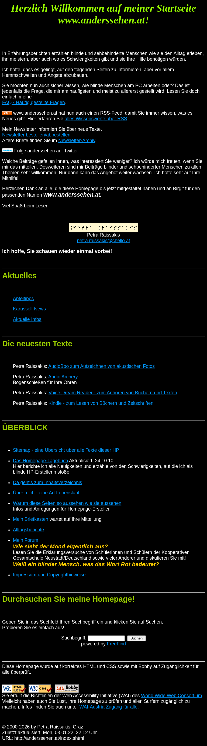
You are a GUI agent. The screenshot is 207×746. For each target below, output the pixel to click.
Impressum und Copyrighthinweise (49, 574)
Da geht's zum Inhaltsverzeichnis (47, 482)
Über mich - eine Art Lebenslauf (46, 492)
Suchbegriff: (74, 638)
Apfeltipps (23, 298)
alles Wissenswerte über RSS (96, 118)
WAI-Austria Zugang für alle (108, 707)
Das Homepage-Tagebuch (40, 460)
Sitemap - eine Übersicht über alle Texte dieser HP (66, 450)
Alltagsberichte (28, 529)
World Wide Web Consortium (171, 695)
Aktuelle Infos (27, 319)
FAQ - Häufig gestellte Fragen (33, 102)
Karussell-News (29, 309)
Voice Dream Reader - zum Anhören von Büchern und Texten (113, 392)
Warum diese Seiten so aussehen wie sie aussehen (67, 503)
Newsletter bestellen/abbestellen (36, 135)
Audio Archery (63, 376)
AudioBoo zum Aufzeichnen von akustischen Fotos (101, 366)
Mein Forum (25, 540)
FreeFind (116, 643)
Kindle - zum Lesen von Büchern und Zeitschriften (101, 403)
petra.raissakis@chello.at (103, 240)
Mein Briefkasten (30, 519)
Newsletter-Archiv (76, 140)
